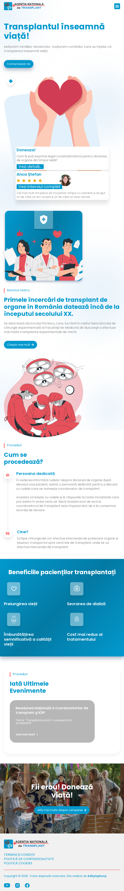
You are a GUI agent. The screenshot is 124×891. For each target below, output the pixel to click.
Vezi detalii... (30, 166)
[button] (117, 6)
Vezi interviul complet (39, 186)
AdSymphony (96, 876)
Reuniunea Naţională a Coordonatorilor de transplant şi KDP (52, 710)
